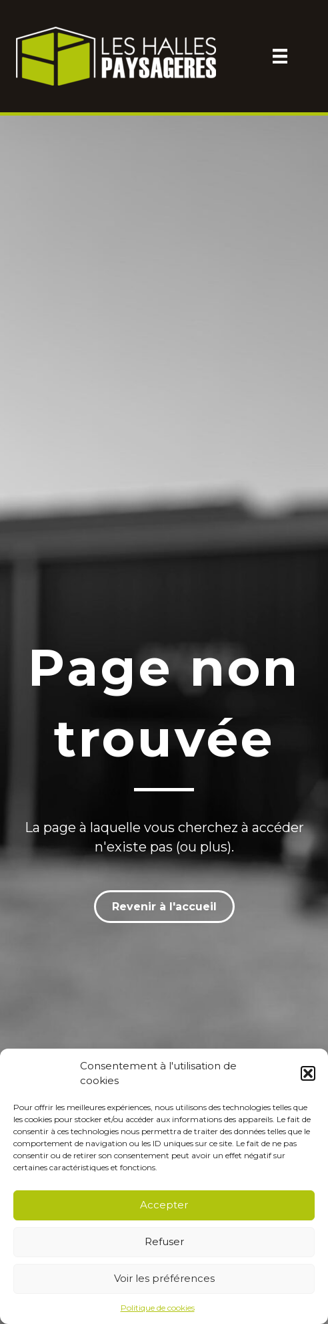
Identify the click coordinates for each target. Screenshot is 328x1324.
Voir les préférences (164, 1278)
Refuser (164, 1241)
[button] (308, 1073)
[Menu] (280, 56)
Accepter (164, 1204)
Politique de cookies (158, 1308)
